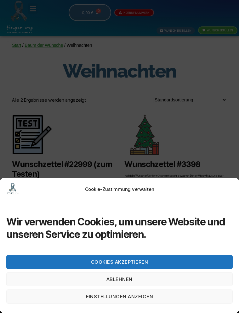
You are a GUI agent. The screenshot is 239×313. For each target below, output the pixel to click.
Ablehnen (119, 279)
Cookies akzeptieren (119, 262)
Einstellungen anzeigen (119, 297)
